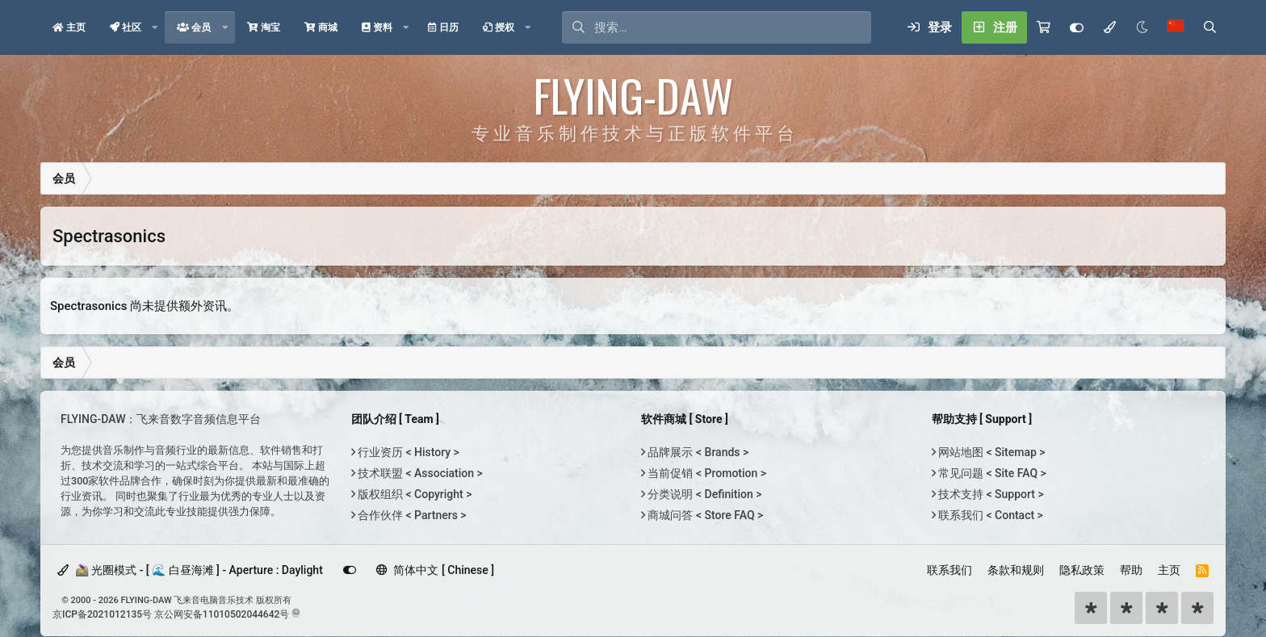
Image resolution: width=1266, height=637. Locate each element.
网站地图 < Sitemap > (991, 452)
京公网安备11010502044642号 (221, 614)
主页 (1169, 570)
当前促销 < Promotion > (705, 473)
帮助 (1131, 570)
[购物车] (1043, 27)
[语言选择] (1175, 27)
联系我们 (949, 570)
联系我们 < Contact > (989, 515)
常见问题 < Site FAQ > (991, 473)
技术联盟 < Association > (419, 473)
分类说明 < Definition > (703, 494)
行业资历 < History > (407, 452)
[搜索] (732, 27)
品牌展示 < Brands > (696, 452)
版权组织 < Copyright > (413, 494)
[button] (155, 27)
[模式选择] (1109, 27)
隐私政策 (1082, 570)
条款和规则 (1015, 570)
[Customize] (1076, 27)
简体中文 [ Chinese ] (435, 570)
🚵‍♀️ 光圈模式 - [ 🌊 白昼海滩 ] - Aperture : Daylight (190, 570)
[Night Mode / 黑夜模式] (1142, 27)
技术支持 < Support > (990, 494)
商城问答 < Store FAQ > (704, 515)
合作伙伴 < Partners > (411, 515)
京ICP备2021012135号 (102, 614)
